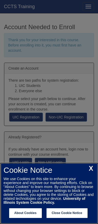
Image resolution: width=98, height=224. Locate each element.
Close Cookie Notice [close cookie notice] (67, 213)
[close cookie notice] (91, 168)
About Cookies (25, 213)
